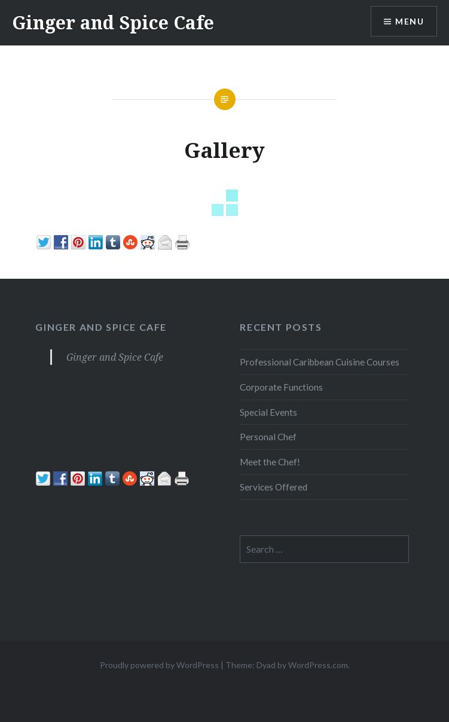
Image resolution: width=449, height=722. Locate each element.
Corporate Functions (281, 387)
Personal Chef (268, 436)
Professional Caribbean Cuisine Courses (319, 362)
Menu (409, 21)
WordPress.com (318, 665)
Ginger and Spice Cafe (113, 22)
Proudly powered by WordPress (159, 665)
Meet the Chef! (270, 461)
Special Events (268, 412)
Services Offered (273, 487)
